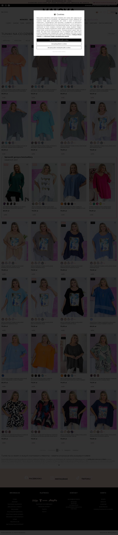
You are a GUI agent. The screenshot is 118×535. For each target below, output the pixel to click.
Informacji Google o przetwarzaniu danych (56, 36)
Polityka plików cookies (59, 51)
